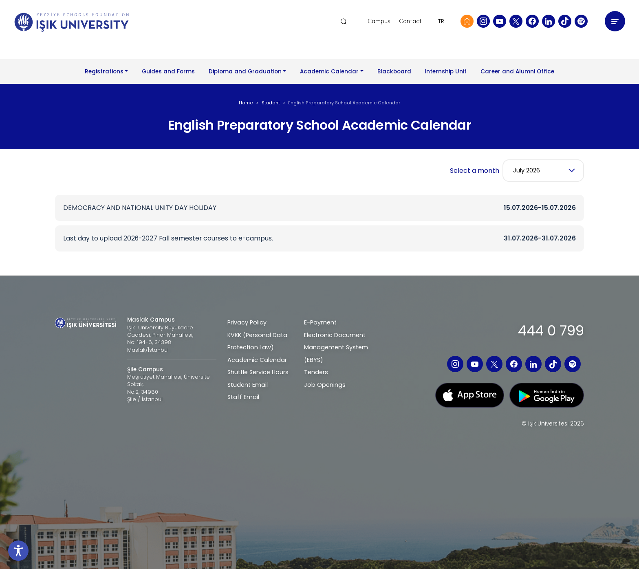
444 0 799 (551, 330)
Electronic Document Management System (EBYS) (336, 347)
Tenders (316, 372)
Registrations (104, 71)
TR (441, 21)
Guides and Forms (168, 71)
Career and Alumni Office (517, 71)
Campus (379, 21)
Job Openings (325, 385)
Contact (410, 21)
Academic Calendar (329, 71)
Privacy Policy (247, 322)
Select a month (474, 170)
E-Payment (320, 322)
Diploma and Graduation (245, 71)
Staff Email (243, 397)
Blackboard (394, 71)
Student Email (247, 385)
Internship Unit (446, 71)
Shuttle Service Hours (258, 372)
